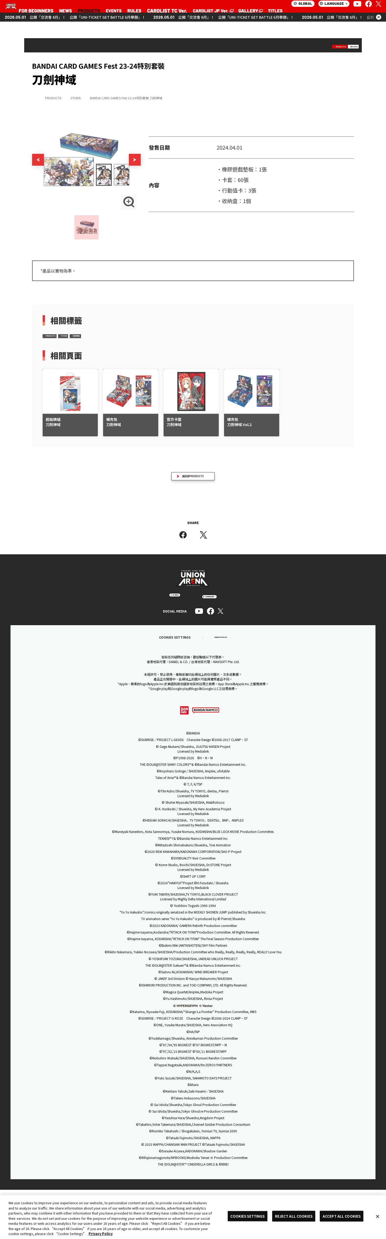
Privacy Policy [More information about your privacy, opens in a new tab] (101, 1233)
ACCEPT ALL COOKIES (341, 1215)
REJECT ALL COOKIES (293, 1215)
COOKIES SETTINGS (247, 1215)
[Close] (377, 1216)
